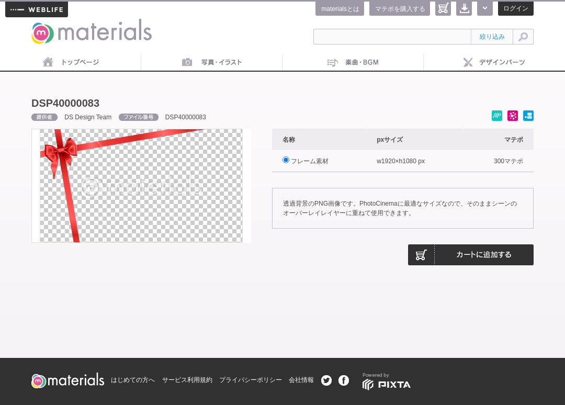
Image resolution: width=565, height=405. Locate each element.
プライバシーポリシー (250, 380)
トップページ (70, 63)
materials (42, 25)
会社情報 (301, 380)
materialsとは (340, 9)
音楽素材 (353, 63)
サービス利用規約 (187, 380)
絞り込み (492, 36)
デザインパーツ (494, 63)
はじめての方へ (133, 380)
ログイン (515, 8)
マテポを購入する (400, 9)
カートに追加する (471, 254)
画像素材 (211, 63)
